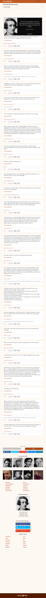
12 (6, 350)
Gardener (13, 119)
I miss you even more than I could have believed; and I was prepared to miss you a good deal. (22, 188)
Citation (26, 516)
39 (6, 396)
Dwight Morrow (26, 484)
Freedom (24, 545)
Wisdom (24, 541)
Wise (5, 260)
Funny (5, 58)
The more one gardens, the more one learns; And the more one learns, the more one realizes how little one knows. (21, 37)
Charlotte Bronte (26, 490)
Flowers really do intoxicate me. (12, 161)
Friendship (7, 539)
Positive (6, 545)
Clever (6, 228)
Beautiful (8, 347)
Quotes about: (23, 7)
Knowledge (13, 43)
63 (6, 230)
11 (6, 362)
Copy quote (10, 61)
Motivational (7, 541)
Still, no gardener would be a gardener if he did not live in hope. (21, 114)
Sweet (5, 335)
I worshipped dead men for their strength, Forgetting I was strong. (21, 355)
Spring (11, 154)
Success (5, 104)
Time (6, 278)
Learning (9, 43)
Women (11, 347)
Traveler (10, 260)
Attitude (5, 431)
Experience (11, 104)
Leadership (7, 543)
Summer (7, 154)
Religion (8, 415)
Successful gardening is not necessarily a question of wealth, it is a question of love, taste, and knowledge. (21, 174)
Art (4, 210)
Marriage (7, 74)
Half (12, 394)
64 (6, 109)
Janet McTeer (7, 482)
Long (8, 210)
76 (6, 156)
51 (6, 183)
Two (11, 431)
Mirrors (11, 138)
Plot (11, 415)
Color (5, 319)
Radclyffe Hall (8, 485)
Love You (9, 228)
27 (6, 433)
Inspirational (6, 394)
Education (5, 43)
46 (6, 121)
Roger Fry (25, 482)
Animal (8, 431)
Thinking (8, 90)
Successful (5, 180)
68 (6, 169)
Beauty (5, 347)
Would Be (9, 119)
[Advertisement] (23, 13)
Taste (13, 180)
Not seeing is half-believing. (11, 388)
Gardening (6, 119)
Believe (10, 394)
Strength (5, 360)
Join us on (23, 523)
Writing (9, 278)
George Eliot (25, 488)
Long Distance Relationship (11, 194)
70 (6, 79)
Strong (8, 360)
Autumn (11, 248)
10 (6, 384)
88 (6, 61)
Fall (10, 305)
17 (6, 420)
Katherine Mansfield (9, 484)
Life (4, 278)
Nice (6, 210)
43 (6, 212)
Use (11, 319)
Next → (34, 448)
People (11, 381)
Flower (5, 90)
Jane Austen (25, 487)
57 (6, 93)
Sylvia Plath (7, 487)
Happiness (25, 547)
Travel (7, 260)
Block (5, 138)
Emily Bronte (7, 488)
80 (6, 45)
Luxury (8, 381)
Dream (24, 543)
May (11, 90)
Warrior (11, 360)
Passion (11, 74)
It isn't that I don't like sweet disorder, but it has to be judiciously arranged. (21, 329)
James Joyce (25, 485)
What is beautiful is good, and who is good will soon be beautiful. (21, 342)
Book (8, 305)
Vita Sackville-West (8, 40)
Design (9, 335)
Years (8, 104)
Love (5, 74)
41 (6, 323)
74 (6, 197)
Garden (12, 58)
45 (6, 141)
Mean (8, 248)
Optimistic (8, 58)
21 (6, 337)
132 (6, 307)
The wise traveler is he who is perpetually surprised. (18, 255)
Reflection (8, 138)
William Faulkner (8, 490)
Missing (17, 194)
